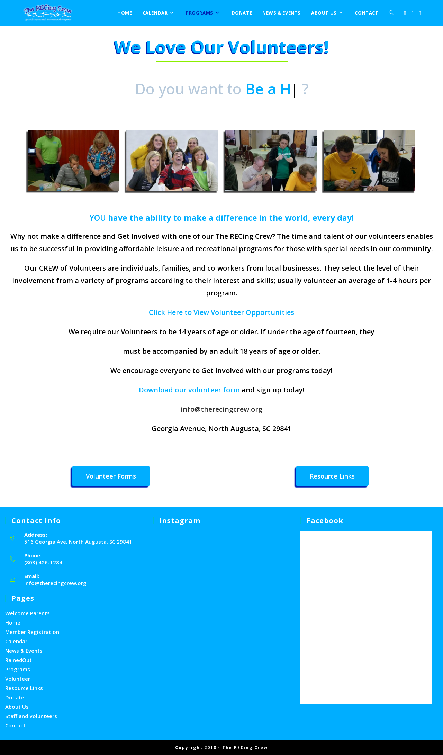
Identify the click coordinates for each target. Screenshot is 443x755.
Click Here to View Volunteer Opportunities (221, 312)
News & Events (24, 650)
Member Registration (32, 631)
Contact (15, 725)
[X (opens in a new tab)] (405, 13)
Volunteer (17, 678)
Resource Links (24, 687)
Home (12, 622)
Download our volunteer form (189, 389)
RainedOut (18, 659)
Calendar (16, 641)
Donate (14, 697)
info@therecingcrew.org (221, 409)
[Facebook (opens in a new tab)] (412, 13)
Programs (17, 669)
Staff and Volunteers (31, 715)
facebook (325, 520)
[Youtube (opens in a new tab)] (420, 13)
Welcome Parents (27, 613)
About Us (17, 706)
